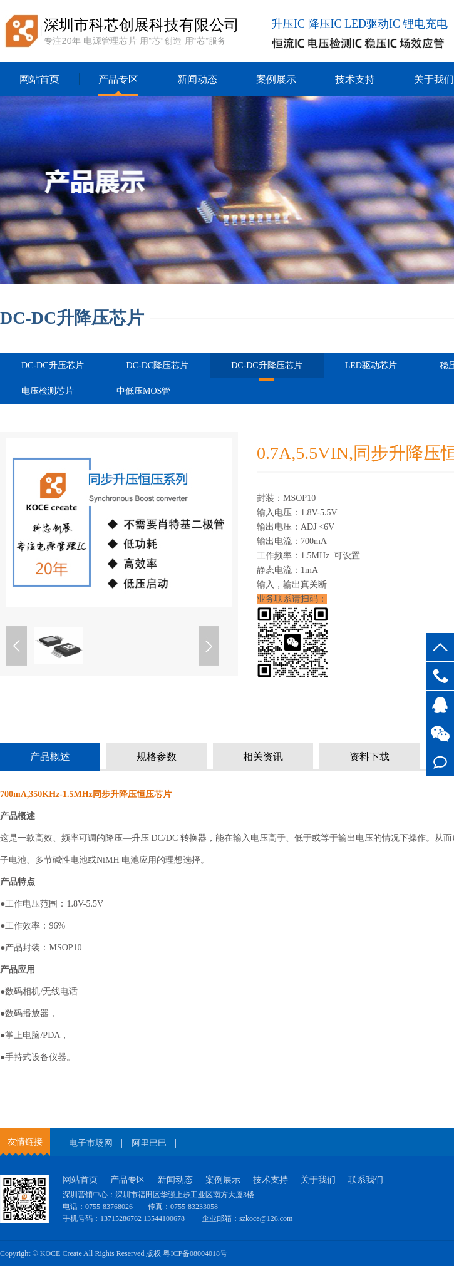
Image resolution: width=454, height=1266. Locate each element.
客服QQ (440, 705)
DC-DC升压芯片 (52, 365)
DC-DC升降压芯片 (266, 369)
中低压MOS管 (143, 391)
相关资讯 (263, 756)
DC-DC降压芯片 (157, 365)
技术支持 (355, 79)
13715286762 (440, 676)
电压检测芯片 (47, 391)
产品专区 (118, 79)
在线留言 (440, 762)
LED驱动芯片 (371, 365)
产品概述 (50, 756)
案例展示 (276, 79)
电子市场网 (91, 1143)
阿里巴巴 (149, 1143)
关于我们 (318, 1180)
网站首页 (39, 79)
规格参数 (157, 756)
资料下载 (369, 756)
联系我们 (365, 1180)
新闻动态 (197, 79)
